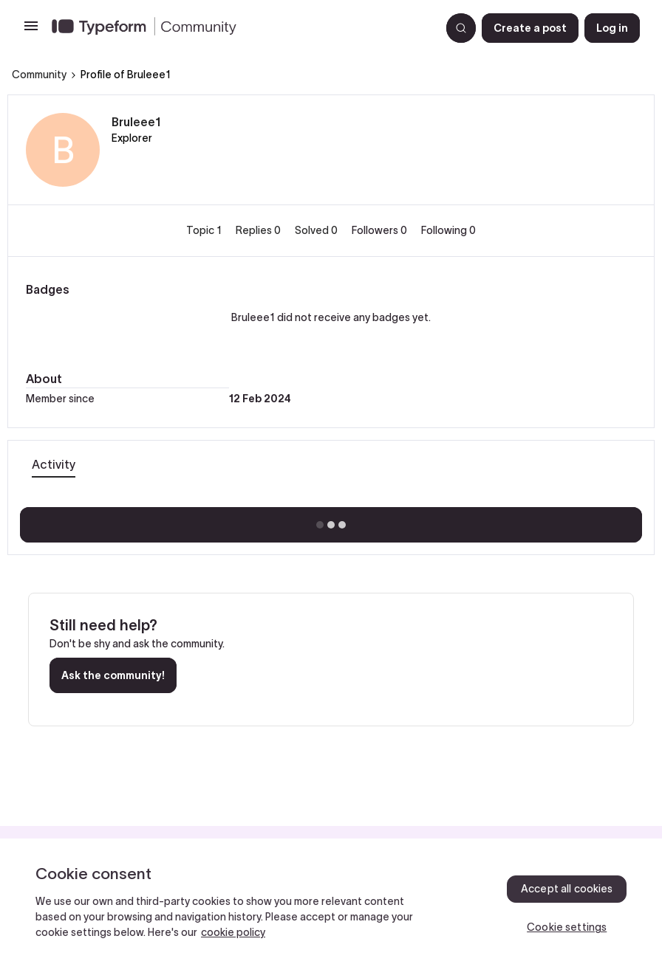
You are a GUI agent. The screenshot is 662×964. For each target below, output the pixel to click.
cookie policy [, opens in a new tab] (233, 932)
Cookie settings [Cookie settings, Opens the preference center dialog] (567, 927)
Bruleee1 (136, 121)
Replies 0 (259, 230)
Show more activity (331, 520)
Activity (53, 464)
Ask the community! (113, 675)
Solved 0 (317, 230)
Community (39, 74)
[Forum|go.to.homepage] (240, 28)
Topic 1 (205, 230)
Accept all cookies (567, 889)
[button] (31, 31)
